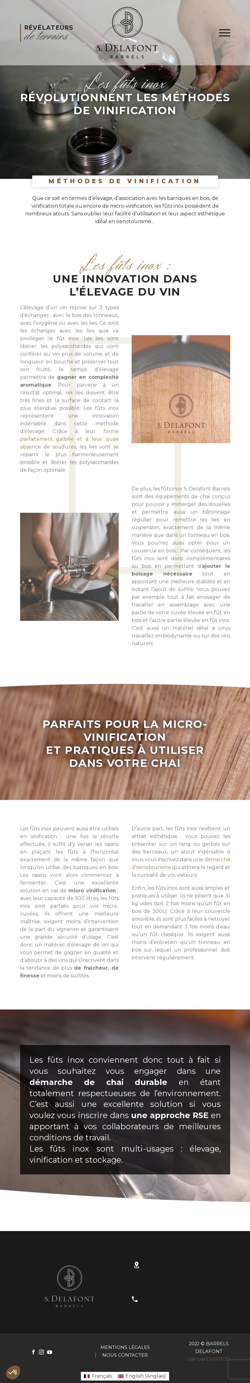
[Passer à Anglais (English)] (142, 1376)
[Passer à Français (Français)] (98, 1376)
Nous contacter (125, 1355)
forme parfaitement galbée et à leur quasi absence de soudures (69, 452)
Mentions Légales (125, 1347)
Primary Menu (224, 33)
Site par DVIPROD (208, 1359)
